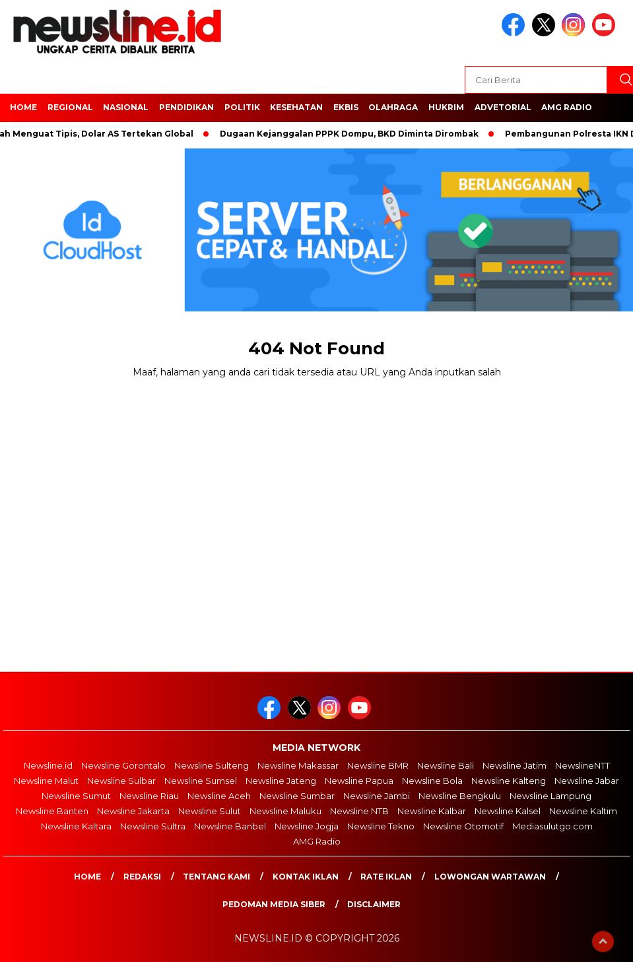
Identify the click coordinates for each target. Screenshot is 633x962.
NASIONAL (126, 107)
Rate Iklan (386, 877)
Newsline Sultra (152, 826)
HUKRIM (446, 107)
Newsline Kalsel (508, 811)
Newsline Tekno (381, 826)
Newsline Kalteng (508, 780)
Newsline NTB (359, 811)
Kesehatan (296, 107)
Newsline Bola (432, 780)
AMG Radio (566, 107)
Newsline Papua (359, 780)
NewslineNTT (582, 765)
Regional (70, 107)
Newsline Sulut (209, 811)
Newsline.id (48, 765)
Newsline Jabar (586, 780)
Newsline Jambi (376, 795)
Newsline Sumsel (200, 780)
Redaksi (142, 877)
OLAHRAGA (393, 107)
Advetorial (503, 107)
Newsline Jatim (515, 765)
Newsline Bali (445, 765)
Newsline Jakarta (133, 811)
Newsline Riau (149, 795)
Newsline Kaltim (583, 811)
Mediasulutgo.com (552, 826)
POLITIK (242, 107)
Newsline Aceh (219, 795)
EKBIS (345, 107)
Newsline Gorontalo (123, 765)
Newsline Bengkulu (459, 795)
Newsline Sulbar (121, 780)
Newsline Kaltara (76, 826)
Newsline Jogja (307, 826)
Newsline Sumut (76, 795)
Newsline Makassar (298, 765)
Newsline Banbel (230, 826)
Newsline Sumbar (297, 795)
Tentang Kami (216, 877)
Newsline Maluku (285, 811)
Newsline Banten (52, 811)
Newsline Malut (46, 780)
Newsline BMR (378, 765)
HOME (23, 107)
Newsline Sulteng (211, 765)
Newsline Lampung (550, 795)
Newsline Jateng (281, 780)
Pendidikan (186, 107)
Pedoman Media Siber (273, 904)
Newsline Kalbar (431, 811)
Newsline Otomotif (463, 826)
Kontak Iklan (306, 877)
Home (87, 877)
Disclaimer (374, 904)
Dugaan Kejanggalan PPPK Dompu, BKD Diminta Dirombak (353, 134)
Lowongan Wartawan (490, 877)
